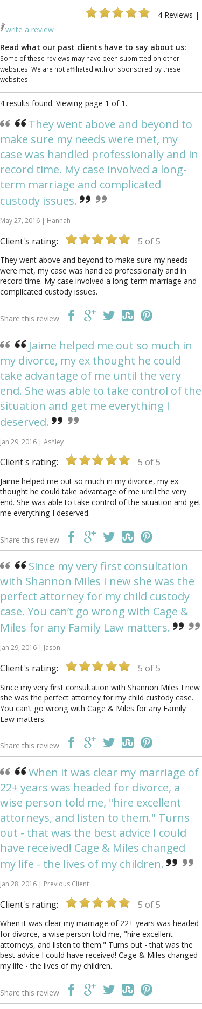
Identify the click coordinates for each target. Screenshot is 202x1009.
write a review (27, 29)
